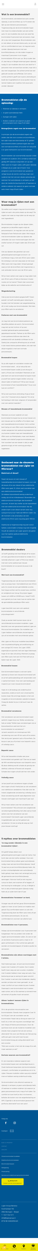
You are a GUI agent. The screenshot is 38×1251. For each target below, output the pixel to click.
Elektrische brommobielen (10, 1160)
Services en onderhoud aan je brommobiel (15, 1175)
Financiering (5, 1171)
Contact (4, 1146)
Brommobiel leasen (7, 1164)
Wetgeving (5, 1168)
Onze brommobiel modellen (10, 1156)
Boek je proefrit (7, 1142)
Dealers (4, 1149)
